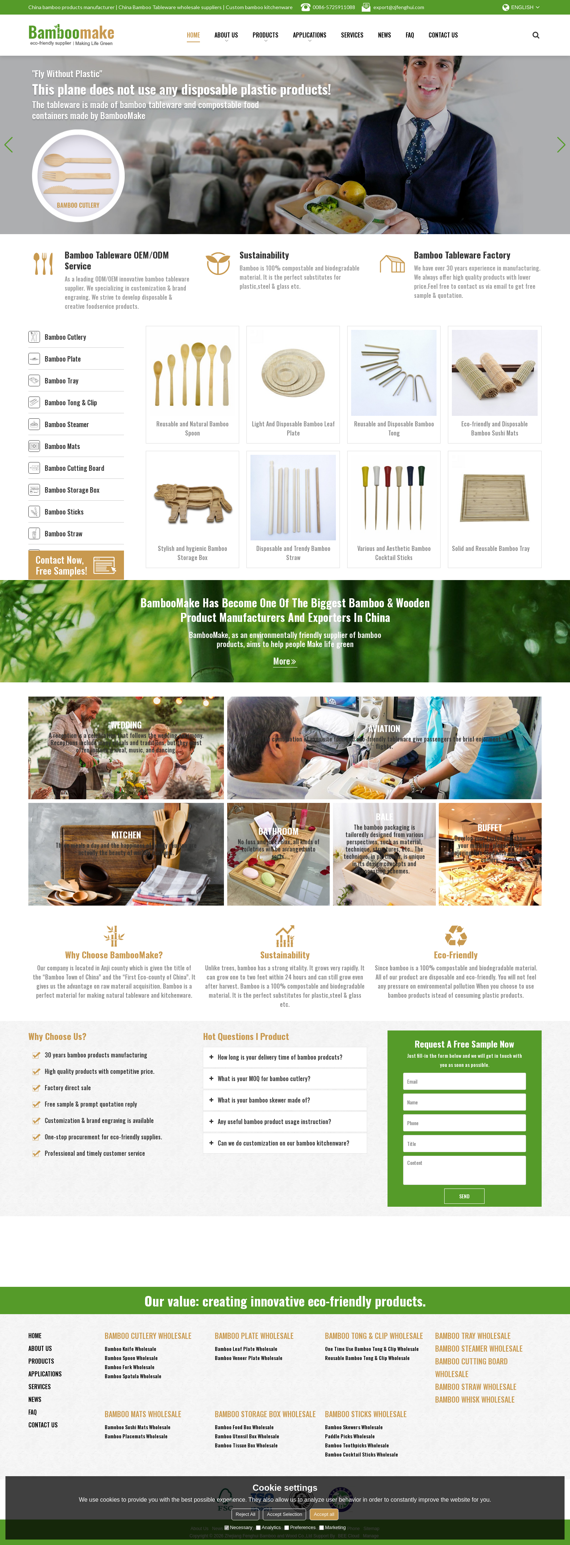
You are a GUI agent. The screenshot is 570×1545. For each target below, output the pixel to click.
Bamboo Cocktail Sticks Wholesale (361, 1454)
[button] (561, 145)
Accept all (324, 1514)
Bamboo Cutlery (65, 337)
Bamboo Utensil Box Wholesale (247, 1436)
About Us (226, 36)
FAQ (410, 35)
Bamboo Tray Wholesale (473, 1335)
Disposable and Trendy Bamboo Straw (293, 553)
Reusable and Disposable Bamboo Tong (394, 428)
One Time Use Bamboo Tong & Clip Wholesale (372, 1348)
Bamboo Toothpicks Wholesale (357, 1445)
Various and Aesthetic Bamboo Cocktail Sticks (394, 553)
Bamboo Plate (63, 358)
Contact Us (443, 35)
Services (352, 35)
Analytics (268, 1527)
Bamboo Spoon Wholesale (131, 1357)
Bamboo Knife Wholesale (130, 1348)
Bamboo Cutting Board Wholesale (471, 1367)
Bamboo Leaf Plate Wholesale (246, 1348)
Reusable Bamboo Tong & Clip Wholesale (367, 1357)
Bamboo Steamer (67, 424)
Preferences (300, 1527)
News (384, 35)
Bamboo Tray (62, 380)
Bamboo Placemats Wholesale (136, 1436)
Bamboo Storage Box (72, 489)
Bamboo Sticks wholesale (366, 1413)
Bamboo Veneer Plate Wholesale (248, 1357)
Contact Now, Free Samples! (61, 565)
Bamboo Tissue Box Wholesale (246, 1445)
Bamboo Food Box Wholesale (244, 1427)
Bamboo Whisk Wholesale (475, 1399)
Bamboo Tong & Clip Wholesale (374, 1335)
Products (265, 36)
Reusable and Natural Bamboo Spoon (192, 428)
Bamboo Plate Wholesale (254, 1335)
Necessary (238, 1527)
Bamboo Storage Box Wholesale (265, 1413)
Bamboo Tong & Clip (71, 402)
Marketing (332, 1527)
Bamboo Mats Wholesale (143, 1413)
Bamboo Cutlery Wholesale (148, 1335)
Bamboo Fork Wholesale (129, 1367)
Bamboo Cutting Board (74, 468)
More (281, 660)
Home (193, 35)
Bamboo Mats (62, 446)
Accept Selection (284, 1514)
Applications (309, 36)
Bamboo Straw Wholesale (476, 1386)
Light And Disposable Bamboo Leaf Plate (293, 428)
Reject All (245, 1514)
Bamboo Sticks (64, 511)
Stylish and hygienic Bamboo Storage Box (192, 553)
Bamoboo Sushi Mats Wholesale (137, 1427)
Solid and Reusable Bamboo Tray (491, 548)
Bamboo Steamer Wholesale (479, 1348)
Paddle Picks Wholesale (350, 1436)
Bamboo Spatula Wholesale (133, 1376)
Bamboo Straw (64, 533)
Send (464, 1196)
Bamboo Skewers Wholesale (354, 1427)
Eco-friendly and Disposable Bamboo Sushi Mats (494, 428)
